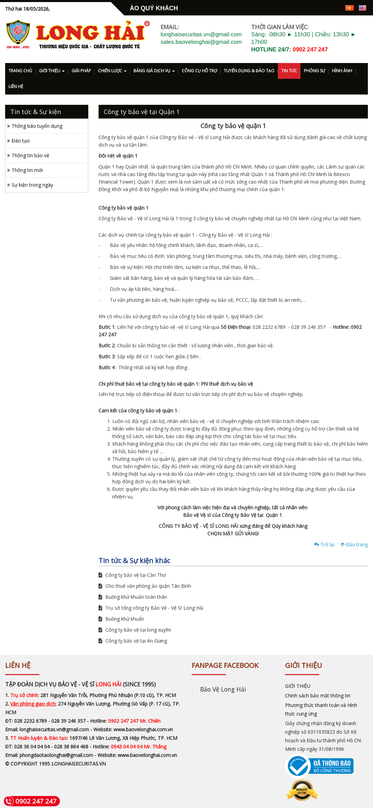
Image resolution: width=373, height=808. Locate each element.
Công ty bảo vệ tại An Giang (133, 640)
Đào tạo (21, 140)
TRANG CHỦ (20, 71)
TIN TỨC (289, 71)
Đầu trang (354, 544)
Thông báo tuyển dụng (37, 126)
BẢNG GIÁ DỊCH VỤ (154, 71)
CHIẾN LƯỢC (112, 71)
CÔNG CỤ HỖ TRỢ (199, 71)
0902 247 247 (310, 49)
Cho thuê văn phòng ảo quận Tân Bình (145, 586)
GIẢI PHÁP (81, 71)
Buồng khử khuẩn (121, 619)
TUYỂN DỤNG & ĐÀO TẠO (249, 71)
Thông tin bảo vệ (30, 155)
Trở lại (324, 544)
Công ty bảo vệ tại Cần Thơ (132, 575)
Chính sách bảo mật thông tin (317, 695)
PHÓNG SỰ (314, 71)
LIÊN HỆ (16, 86)
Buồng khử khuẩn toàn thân (133, 597)
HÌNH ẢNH (342, 71)
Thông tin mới (27, 170)
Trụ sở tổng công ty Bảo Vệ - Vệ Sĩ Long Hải (151, 608)
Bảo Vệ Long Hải (223, 689)
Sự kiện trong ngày (32, 185)
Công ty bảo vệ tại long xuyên (135, 629)
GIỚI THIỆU (52, 71)
